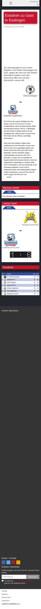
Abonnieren (33, 577)
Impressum (6, 600)
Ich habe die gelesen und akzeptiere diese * (18, 582)
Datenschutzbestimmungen (23, 581)
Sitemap (4, 594)
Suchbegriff (37, 4)
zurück (9, 177)
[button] (10, 3)
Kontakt (4, 591)
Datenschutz (6, 597)
